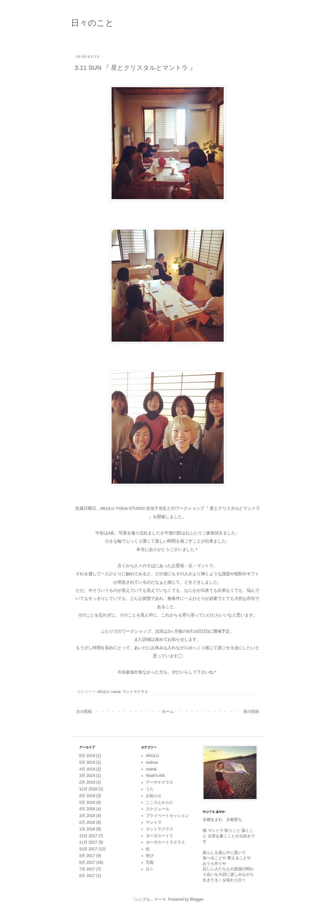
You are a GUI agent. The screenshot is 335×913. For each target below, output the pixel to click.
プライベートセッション (167, 815)
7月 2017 (87, 869)
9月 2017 (87, 855)
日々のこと (92, 22)
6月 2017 (87, 875)
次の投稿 (84, 711)
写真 (150, 862)
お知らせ (153, 795)
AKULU (103, 692)
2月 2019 (87, 782)
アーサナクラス (159, 782)
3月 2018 (87, 815)
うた (150, 789)
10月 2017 (88, 849)
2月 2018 (87, 822)
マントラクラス (135, 692)
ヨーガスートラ (159, 835)
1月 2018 (87, 829)
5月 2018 (87, 802)
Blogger (196, 899)
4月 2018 (87, 809)
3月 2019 (87, 775)
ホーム (168, 711)
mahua (152, 762)
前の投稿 (251, 711)
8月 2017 (87, 862)
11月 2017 (88, 842)
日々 (150, 869)
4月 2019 (87, 769)
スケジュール (157, 809)
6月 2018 (87, 795)
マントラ (153, 822)
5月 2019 (87, 762)
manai (116, 692)
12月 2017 (88, 835)
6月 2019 (87, 755)
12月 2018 (88, 789)
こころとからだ (159, 802)
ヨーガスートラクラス (165, 842)
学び (150, 855)
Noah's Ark (155, 775)
